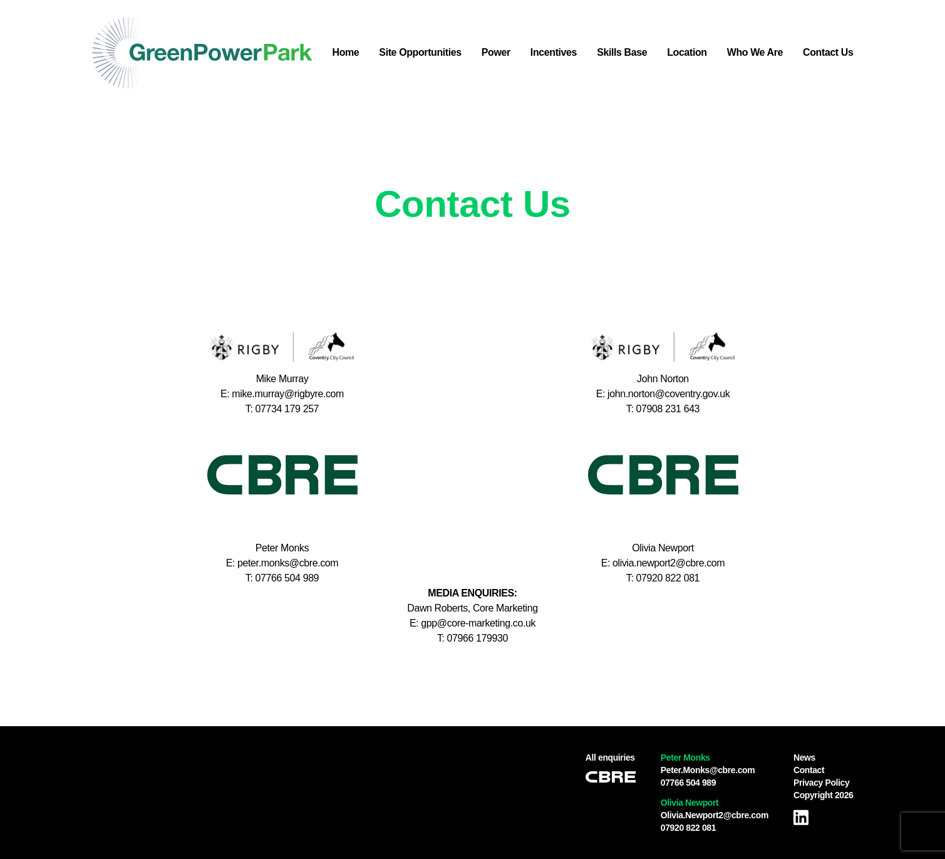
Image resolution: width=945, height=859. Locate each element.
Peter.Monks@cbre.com (708, 770)
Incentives (553, 52)
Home (346, 52)
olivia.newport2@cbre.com (668, 563)
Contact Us (828, 52)
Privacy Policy (821, 783)
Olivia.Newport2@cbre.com (714, 815)
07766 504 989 (688, 783)
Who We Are (755, 52)
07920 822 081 (688, 828)
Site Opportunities (420, 52)
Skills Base (622, 52)
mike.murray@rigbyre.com (288, 393)
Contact (808, 770)
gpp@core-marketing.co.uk (478, 623)
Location (686, 52)
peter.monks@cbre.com (287, 563)
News (804, 757)
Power (496, 52)
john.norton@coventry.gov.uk (668, 393)
